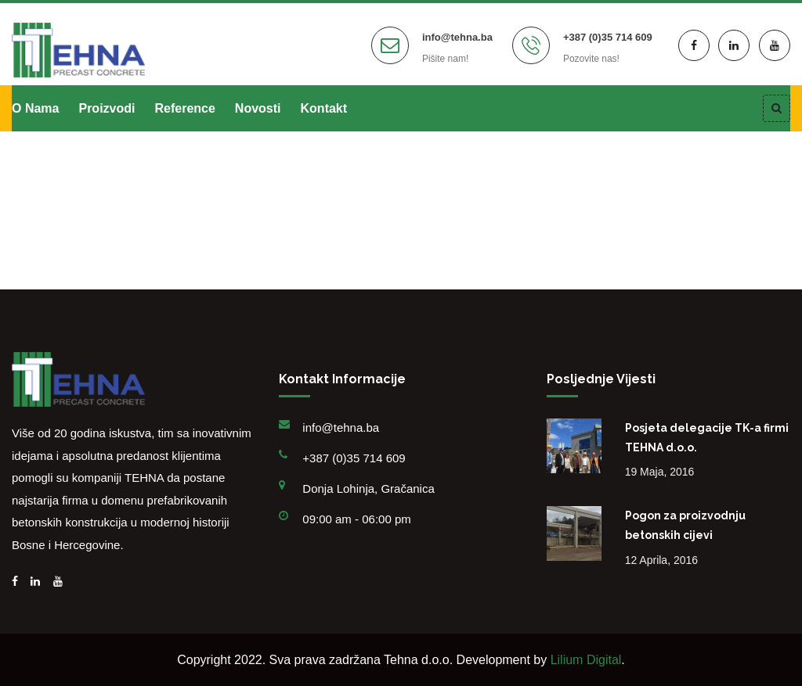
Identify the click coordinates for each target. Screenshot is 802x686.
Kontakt (324, 108)
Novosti (258, 108)
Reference (184, 108)
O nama (35, 108)
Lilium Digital (586, 659)
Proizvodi (106, 108)
